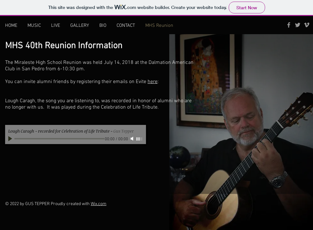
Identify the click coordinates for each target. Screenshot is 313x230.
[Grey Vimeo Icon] (306, 24)
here (152, 82)
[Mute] (132, 138)
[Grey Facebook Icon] (288, 24)
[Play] (10, 138)
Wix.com (98, 204)
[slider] (139, 139)
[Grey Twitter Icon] (297, 24)
